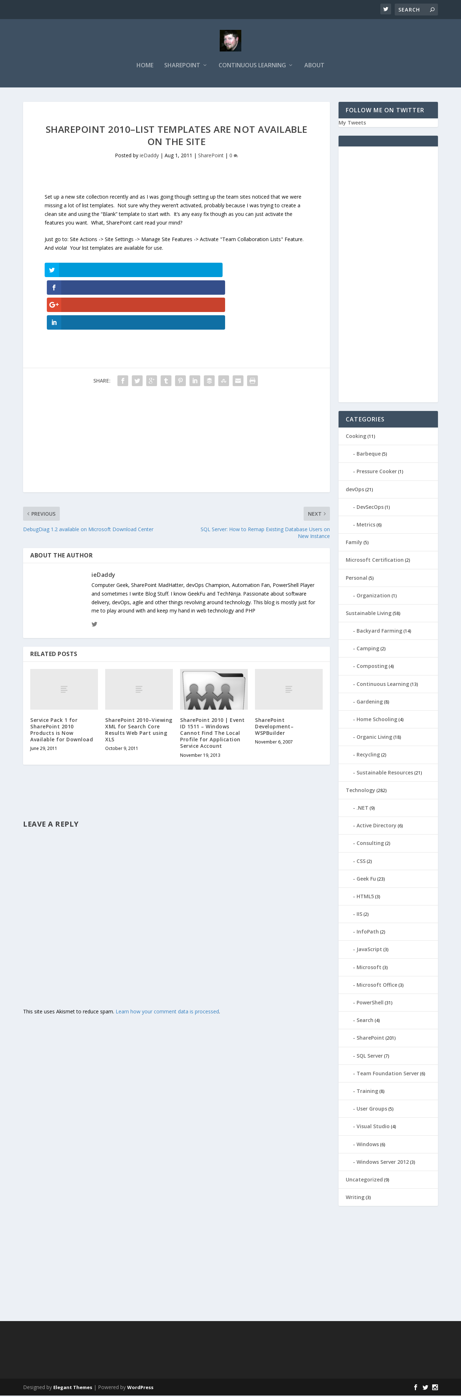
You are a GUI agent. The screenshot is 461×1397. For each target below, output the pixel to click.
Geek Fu (366, 880)
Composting (372, 667)
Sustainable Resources (385, 773)
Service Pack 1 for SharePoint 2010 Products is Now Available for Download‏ (61, 678)
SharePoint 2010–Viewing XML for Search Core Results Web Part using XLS (139, 678)
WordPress (140, 1388)
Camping (368, 649)
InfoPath (368, 933)
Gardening (370, 703)
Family (354, 543)
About (314, 67)
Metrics (366, 526)
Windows (368, 1145)
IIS (359, 915)
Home (144, 67)
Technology (360, 791)
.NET (362, 809)
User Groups (372, 1110)
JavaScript (369, 951)
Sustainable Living (368, 614)
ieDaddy (149, 157)
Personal (356, 579)
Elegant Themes (72, 1388)
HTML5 (365, 897)
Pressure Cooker (377, 473)
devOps (355, 490)
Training (367, 1092)
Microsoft (369, 968)
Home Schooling (377, 720)
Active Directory (377, 826)
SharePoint (182, 67)
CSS (361, 862)
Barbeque (369, 455)
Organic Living (374, 738)
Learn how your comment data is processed (167, 960)
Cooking (356, 437)
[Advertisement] (176, 391)
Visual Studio (373, 1127)
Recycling (368, 756)
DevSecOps (370, 508)
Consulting (370, 844)
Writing (355, 1198)
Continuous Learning (252, 67)
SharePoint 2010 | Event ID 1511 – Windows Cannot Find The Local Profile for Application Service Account (212, 681)
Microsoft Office (377, 986)
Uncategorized (364, 1180)
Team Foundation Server (388, 1074)
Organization (373, 596)
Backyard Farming (379, 632)
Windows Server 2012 (383, 1163)
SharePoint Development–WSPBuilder (274, 675)
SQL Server (370, 1057)
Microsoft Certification (375, 561)
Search (365, 1021)
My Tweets (352, 124)
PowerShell (370, 1003)
